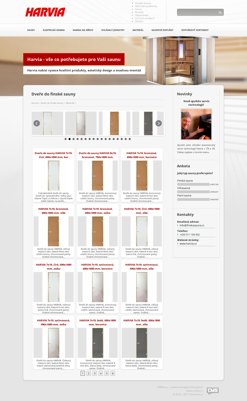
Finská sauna (185, 180)
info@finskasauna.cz (192, 225)
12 (110, 139)
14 (118, 139)
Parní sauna (184, 195)
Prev (36, 123)
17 (130, 139)
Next (158, 123)
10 (102, 139)
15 (122, 139)
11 (106, 139)
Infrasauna (183, 188)
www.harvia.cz (188, 243)
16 (126, 139)
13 (114, 139)
